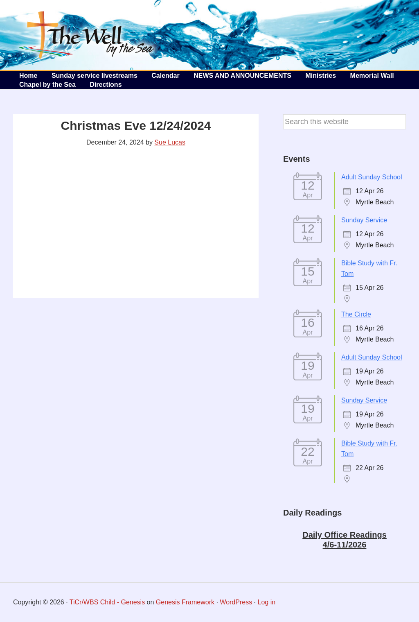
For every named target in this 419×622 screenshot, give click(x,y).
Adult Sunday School (371, 177)
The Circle (356, 314)
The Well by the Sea (86, 34)
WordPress (236, 602)
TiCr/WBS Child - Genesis (107, 602)
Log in (267, 602)
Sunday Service (364, 220)
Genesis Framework (185, 602)
